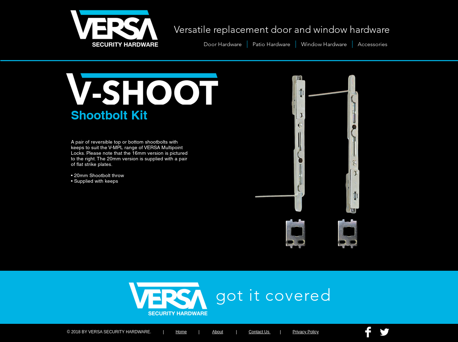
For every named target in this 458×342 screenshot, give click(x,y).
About (217, 331)
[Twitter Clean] (384, 332)
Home (181, 331)
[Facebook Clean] (368, 332)
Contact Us (260, 331)
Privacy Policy (306, 331)
